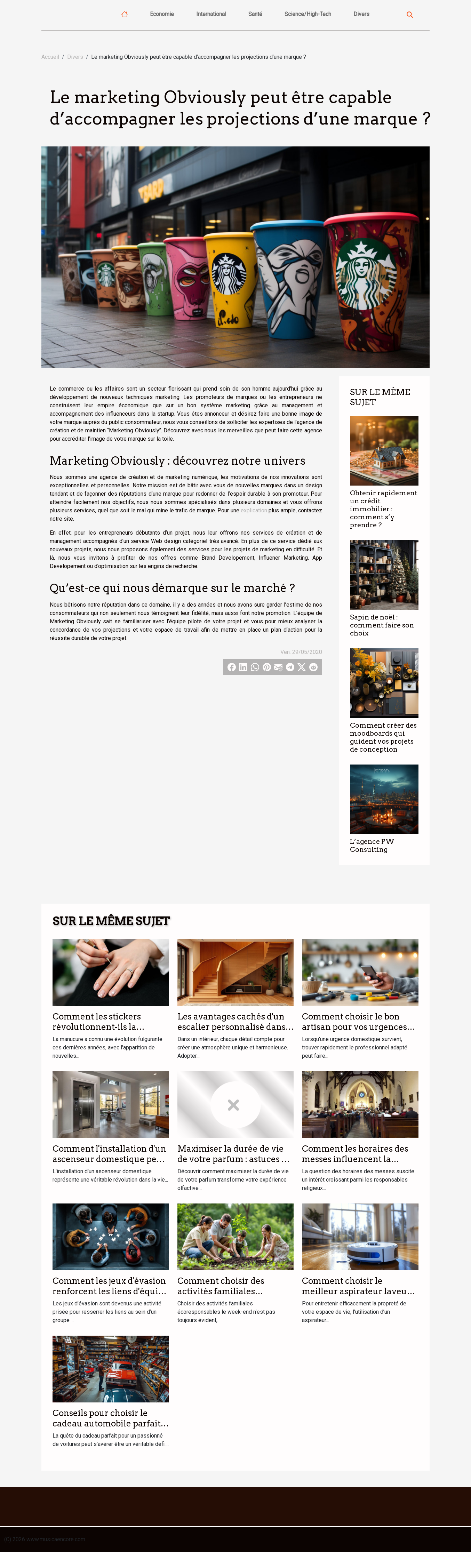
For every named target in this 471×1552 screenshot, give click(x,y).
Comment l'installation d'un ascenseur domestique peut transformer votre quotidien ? (110, 1164)
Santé (255, 14)
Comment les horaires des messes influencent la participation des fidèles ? (355, 1159)
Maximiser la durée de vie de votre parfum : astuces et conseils (233, 1159)
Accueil (50, 57)
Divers (361, 14)
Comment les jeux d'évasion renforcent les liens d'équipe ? (110, 1291)
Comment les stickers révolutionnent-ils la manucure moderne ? (97, 1027)
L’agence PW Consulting (372, 846)
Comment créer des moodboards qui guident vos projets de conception (383, 737)
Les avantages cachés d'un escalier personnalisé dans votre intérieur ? (231, 1027)
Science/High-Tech (308, 14)
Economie (162, 14)
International (211, 14)
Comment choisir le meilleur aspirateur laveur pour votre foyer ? (356, 1291)
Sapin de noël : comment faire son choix (382, 625)
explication (254, 510)
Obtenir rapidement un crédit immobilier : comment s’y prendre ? (383, 509)
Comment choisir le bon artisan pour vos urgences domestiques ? (354, 1027)
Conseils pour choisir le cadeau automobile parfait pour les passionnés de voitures (107, 1429)
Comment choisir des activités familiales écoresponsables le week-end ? (229, 1297)
